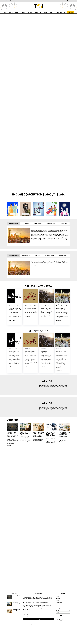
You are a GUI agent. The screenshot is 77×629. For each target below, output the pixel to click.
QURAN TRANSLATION (14, 304)
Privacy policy (38, 627)
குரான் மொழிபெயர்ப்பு (13, 348)
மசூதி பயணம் (43, 348)
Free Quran (70, 12)
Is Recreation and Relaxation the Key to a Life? (24, 433)
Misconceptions (59, 602)
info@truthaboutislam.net (62, 617)
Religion (16, 12)
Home (5, 12)
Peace (45, 12)
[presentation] (13, 223)
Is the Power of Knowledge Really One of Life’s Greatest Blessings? (64, 433)
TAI (64, 12)
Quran (57, 610)
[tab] (13, 223)
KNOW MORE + (12, 320)
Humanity (30, 12)
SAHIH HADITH (28, 304)
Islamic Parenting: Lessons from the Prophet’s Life (38, 433)
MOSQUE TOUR (44, 304)
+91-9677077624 (60, 619)
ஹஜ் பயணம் (58, 348)
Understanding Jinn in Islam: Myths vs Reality (12, 433)
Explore (51, 12)
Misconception (38, 12)
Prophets (23, 12)
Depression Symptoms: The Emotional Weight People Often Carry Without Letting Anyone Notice (50, 434)
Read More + (9, 445)
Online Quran (59, 12)
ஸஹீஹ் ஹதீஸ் (27, 348)
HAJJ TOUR (59, 304)
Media (57, 600)
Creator (10, 12)
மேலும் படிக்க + (12, 366)
